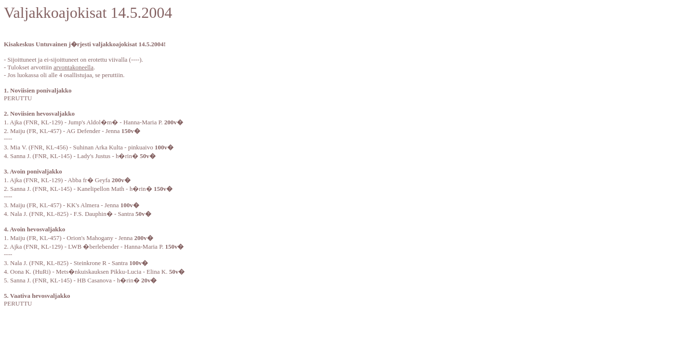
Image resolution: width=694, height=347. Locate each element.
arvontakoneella (73, 67)
